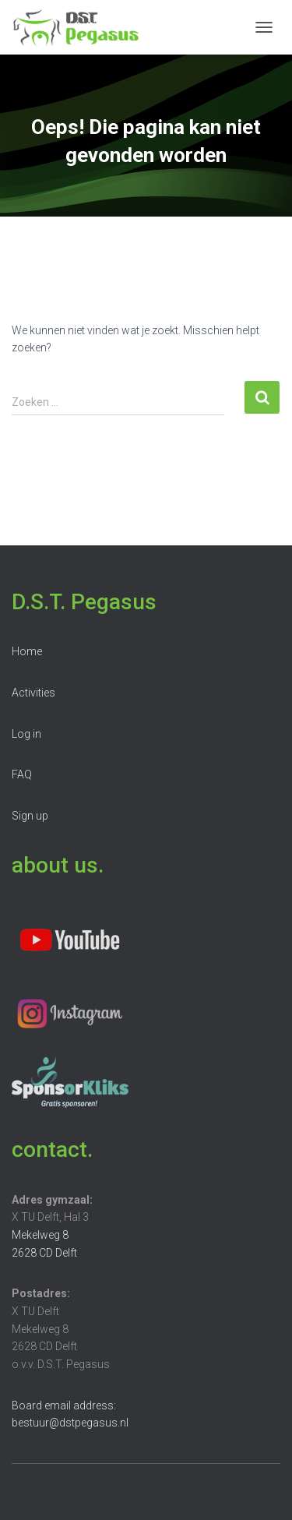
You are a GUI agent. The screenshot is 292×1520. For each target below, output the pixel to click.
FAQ (22, 774)
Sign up (30, 815)
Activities (33, 692)
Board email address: (64, 1405)
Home (27, 651)
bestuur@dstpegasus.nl (70, 1422)
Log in (26, 734)
